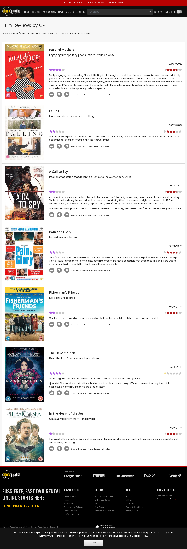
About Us (130, 496)
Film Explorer (100, 507)
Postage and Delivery (73, 507)
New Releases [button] (64, 11)
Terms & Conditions (134, 507)
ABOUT (129, 490)
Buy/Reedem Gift (71, 514)
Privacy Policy (132, 510)
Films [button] (26, 11)
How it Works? (70, 496)
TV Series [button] (36, 11)
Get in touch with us (165, 499)
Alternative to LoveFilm (105, 510)
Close (94, 542)
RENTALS (99, 490)
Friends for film (70, 510)
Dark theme (170, 11)
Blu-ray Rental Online (104, 496)
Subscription (69, 503)
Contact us (131, 503)
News (97, 503)
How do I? (68, 500)
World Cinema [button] (49, 11)
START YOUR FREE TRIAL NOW (93, 2)
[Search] (117, 12)
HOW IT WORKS (71, 490)
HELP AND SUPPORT (167, 490)
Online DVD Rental (102, 500)
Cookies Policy (139, 535)
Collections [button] (79, 11)
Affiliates (130, 500)
